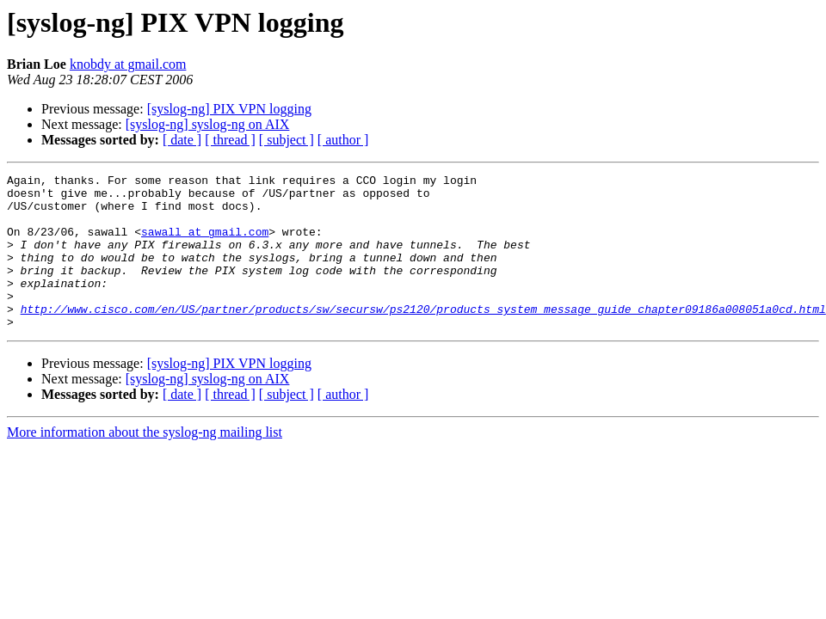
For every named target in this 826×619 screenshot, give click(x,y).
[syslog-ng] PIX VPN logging (229, 108)
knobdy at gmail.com (128, 64)
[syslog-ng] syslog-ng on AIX (208, 124)
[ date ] (182, 139)
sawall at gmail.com (204, 244)
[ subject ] (286, 139)
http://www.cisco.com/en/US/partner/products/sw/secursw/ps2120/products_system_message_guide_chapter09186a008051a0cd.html (423, 337)
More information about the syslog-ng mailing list (144, 463)
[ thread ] (230, 139)
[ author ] (343, 139)
